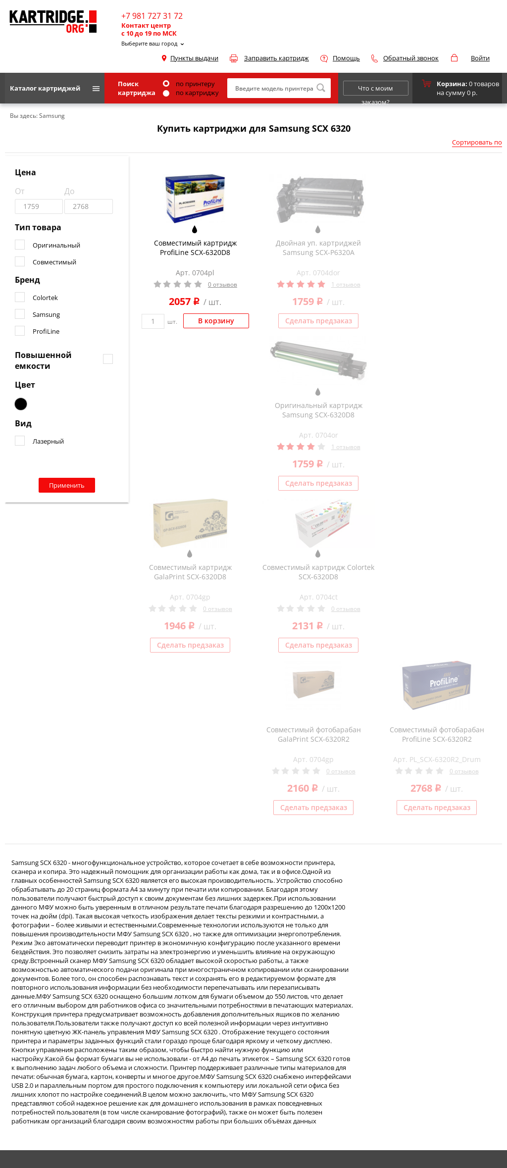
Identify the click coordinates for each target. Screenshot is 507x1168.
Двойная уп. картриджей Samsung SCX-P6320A (318, 247)
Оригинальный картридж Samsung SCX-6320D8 (318, 410)
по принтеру (189, 83)
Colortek (45, 297)
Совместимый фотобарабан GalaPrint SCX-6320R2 (313, 734)
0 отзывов (222, 284)
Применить (67, 485)
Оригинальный (56, 245)
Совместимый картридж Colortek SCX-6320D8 (318, 571)
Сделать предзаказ (318, 320)
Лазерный (48, 441)
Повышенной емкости (43, 360)
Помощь (346, 57)
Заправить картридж (276, 57)
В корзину (216, 320)
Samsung (46, 314)
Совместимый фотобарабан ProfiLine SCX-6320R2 (437, 734)
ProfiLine (46, 331)
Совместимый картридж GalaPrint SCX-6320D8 (190, 571)
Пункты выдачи (194, 57)
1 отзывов (345, 284)
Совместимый (54, 261)
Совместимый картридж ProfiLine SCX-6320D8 (195, 247)
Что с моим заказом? (375, 90)
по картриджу (191, 92)
